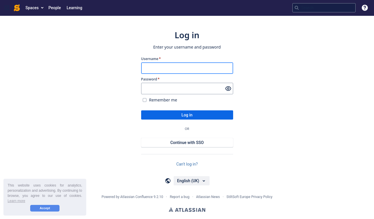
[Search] (296, 7)
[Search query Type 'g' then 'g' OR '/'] (324, 7)
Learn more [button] (16, 201)
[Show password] (228, 88)
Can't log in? (187, 164)
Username (151, 59)
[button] (7, 8)
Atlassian (187, 209)
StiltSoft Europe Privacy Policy (250, 197)
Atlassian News (208, 197)
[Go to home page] (17, 7)
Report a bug (179, 197)
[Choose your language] (192, 180)
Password (150, 79)
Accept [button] (45, 208)
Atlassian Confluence (136, 197)
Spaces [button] (32, 7)
